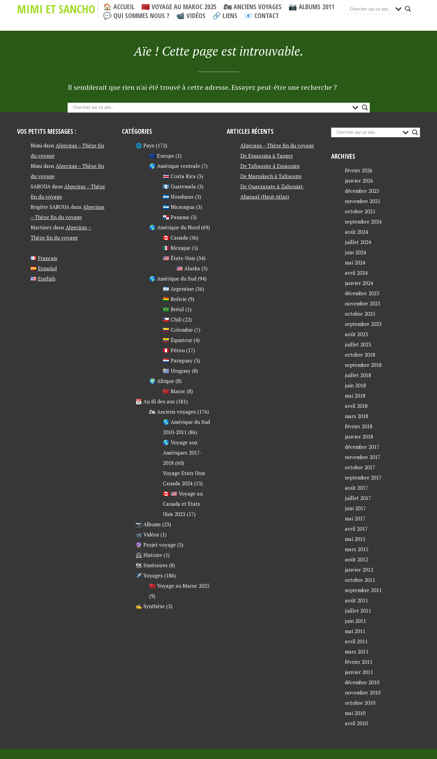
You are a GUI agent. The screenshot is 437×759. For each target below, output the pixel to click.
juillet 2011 (358, 610)
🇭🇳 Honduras (178, 196)
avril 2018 (356, 405)
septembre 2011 (363, 590)
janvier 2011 (359, 672)
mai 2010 (355, 713)
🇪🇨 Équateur (177, 339)
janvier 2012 (359, 569)
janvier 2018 (359, 436)
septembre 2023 (363, 323)
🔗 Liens (224, 15)
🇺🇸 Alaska (188, 268)
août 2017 (356, 487)
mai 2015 (355, 538)
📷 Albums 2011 (311, 6)
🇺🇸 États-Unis (179, 258)
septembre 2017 (363, 477)
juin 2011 (355, 620)
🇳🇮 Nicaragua (179, 206)
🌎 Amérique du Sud (172, 278)
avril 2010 (356, 723)
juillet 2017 (358, 498)
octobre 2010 (360, 702)
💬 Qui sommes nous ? (136, 15)
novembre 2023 (362, 303)
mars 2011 (356, 651)
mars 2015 (356, 549)
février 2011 (358, 661)
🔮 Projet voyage (156, 544)
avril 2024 (356, 272)
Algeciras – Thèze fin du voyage (277, 145)
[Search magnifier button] (408, 9)
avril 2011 (356, 641)
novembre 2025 (362, 201)
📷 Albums (148, 524)
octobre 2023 (360, 313)
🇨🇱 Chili (172, 319)
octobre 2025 (360, 211)
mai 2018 (355, 395)
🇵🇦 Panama (176, 217)
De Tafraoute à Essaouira (270, 165)
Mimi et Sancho (56, 9)
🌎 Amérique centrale (174, 165)
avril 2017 (356, 528)
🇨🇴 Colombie (178, 329)
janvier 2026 (359, 180)
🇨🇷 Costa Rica (179, 176)
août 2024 (356, 231)
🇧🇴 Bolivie (175, 299)
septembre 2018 (363, 364)
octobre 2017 (360, 467)
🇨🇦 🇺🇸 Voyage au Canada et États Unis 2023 (183, 503)
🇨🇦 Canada (175, 237)
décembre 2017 (362, 446)
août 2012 (356, 559)
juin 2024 (355, 252)
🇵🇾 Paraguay (178, 360)
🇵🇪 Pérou (174, 350)
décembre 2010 (362, 682)
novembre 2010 (362, 692)
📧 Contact (261, 15)
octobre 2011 (360, 579)
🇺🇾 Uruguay (177, 370)
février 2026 (358, 170)
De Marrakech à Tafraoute (271, 176)
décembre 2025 (362, 190)
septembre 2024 (363, 221)
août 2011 (356, 600)
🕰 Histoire (149, 555)
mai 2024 (355, 262)
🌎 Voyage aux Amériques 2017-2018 (182, 452)
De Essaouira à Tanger (266, 155)
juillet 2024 (358, 242)
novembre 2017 (362, 457)
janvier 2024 (359, 283)
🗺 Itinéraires (152, 565)
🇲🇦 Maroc (174, 391)
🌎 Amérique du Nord (174, 227)
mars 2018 (356, 416)
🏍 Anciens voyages (252, 6)
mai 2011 (355, 631)
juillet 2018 (358, 375)
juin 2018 (355, 385)
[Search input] (371, 9)
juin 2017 (355, 508)
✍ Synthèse (150, 606)
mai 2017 (355, 518)
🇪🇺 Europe (161, 155)
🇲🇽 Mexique (177, 247)
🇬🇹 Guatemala (179, 186)
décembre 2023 (362, 293)
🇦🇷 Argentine (178, 288)
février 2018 (358, 426)
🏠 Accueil (119, 6)
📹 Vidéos (191, 15)
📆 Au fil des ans (155, 401)
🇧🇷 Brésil (173, 309)
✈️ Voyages (149, 575)
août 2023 (356, 334)
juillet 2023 (358, 344)
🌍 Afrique (161, 380)
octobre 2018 (360, 354)
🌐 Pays (145, 145)
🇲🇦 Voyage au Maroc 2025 (178, 6)
